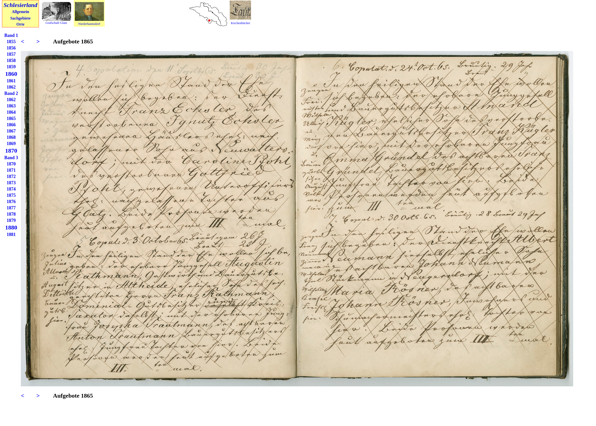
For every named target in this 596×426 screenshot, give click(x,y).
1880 (11, 227)
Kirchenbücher (240, 23)
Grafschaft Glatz (56, 23)
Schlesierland (20, 5)
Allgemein (20, 12)
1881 (11, 234)
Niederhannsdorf (89, 24)
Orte (20, 24)
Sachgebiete (20, 18)
